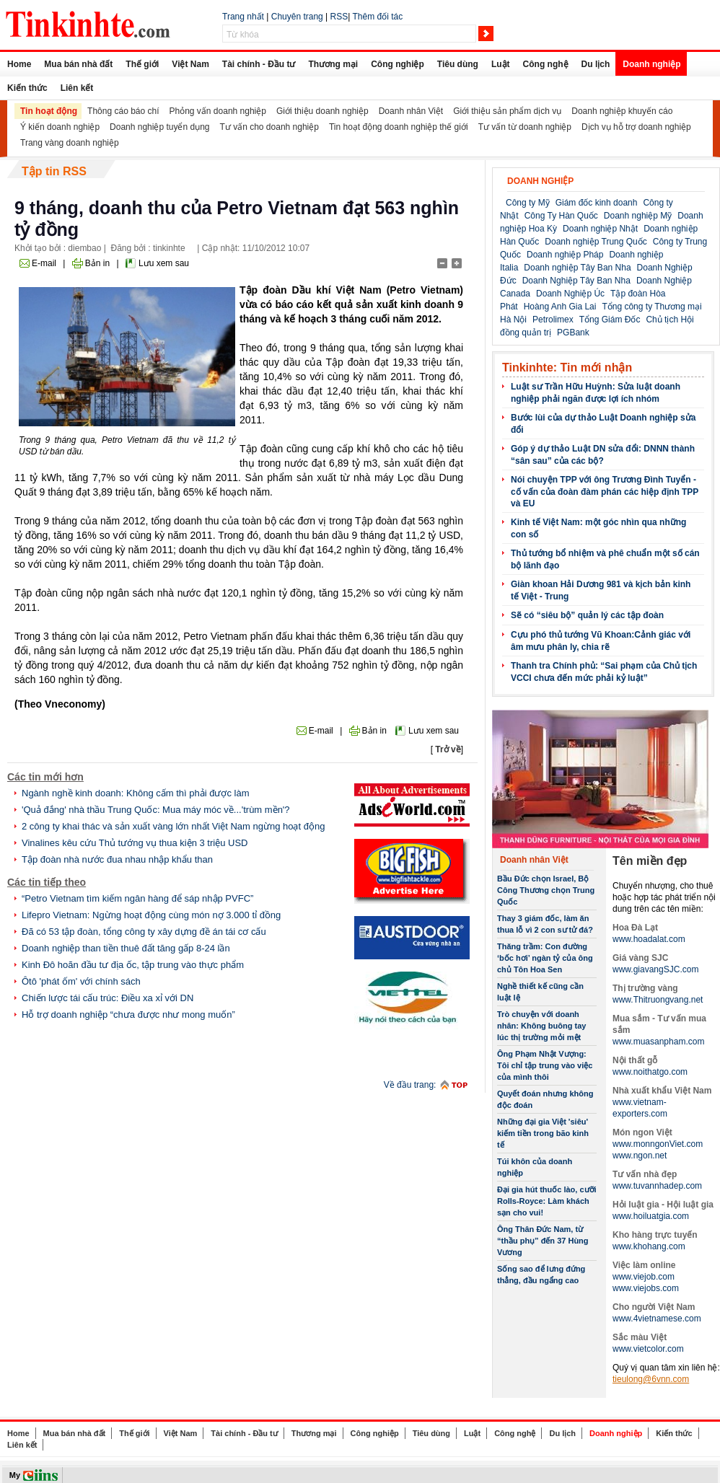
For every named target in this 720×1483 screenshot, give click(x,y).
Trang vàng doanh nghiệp (69, 143)
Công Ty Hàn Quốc (561, 216)
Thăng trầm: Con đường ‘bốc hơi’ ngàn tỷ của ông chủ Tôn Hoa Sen (545, 958)
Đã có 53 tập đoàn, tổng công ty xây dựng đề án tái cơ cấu (144, 931)
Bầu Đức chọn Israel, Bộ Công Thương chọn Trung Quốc (545, 890)
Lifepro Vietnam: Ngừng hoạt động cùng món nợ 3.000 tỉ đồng (151, 915)
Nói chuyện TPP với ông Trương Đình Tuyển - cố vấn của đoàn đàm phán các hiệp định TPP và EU (604, 492)
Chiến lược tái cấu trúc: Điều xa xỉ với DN (107, 998)
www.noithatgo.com (650, 1072)
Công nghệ (545, 64)
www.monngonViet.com (658, 1144)
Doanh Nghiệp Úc (570, 294)
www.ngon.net (640, 1155)
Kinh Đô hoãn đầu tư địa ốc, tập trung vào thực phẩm (133, 964)
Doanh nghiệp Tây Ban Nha (577, 268)
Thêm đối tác (377, 17)
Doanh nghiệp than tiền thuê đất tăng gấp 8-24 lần (126, 948)
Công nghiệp (397, 64)
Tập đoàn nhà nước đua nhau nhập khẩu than (117, 859)
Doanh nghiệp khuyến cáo (621, 111)
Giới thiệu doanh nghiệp (322, 111)
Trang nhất (243, 17)
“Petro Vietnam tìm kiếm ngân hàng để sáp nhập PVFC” (137, 898)
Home (19, 64)
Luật (500, 64)
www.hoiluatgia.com (651, 1216)
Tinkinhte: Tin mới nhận (567, 367)
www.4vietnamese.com (657, 1318)
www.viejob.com (644, 1277)
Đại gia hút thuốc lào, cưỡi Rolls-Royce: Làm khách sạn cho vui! (547, 1201)
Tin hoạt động (48, 111)
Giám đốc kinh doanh (597, 203)
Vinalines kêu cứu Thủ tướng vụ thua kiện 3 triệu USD (135, 842)
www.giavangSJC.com (655, 969)
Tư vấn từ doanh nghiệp (524, 127)
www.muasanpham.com (658, 1042)
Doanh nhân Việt (411, 111)
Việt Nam (190, 64)
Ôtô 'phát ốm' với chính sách (81, 981)
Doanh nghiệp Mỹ (638, 216)
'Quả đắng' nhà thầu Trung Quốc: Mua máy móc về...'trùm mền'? (156, 809)
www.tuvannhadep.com (657, 1186)
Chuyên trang (297, 17)
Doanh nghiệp (651, 64)
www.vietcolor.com (648, 1349)
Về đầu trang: (410, 1085)
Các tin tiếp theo (46, 882)
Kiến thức (27, 88)
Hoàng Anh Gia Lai (560, 307)
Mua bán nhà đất (78, 64)
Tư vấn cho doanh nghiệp (269, 127)
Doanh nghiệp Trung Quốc (595, 242)
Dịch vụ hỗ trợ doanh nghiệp (636, 127)
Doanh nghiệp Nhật (600, 229)
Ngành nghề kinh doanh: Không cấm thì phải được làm (136, 793)
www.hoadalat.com (649, 939)
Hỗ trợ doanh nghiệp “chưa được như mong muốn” (128, 1014)
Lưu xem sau (164, 263)
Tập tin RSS (54, 171)
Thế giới (142, 64)
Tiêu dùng (457, 64)
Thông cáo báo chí (123, 111)
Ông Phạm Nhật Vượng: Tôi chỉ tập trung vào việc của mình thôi (544, 1065)
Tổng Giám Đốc (610, 319)
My (14, 1475)
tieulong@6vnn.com (651, 1379)
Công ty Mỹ (528, 203)
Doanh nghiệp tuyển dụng (159, 127)
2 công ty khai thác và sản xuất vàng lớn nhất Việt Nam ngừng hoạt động (173, 826)
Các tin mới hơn (45, 777)
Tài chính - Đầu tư (259, 64)
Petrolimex (553, 319)
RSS (339, 17)
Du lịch (595, 64)
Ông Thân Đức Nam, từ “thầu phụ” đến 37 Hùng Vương (543, 1241)
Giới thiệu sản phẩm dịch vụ (507, 111)
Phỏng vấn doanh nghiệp (218, 111)
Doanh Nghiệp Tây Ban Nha (576, 281)
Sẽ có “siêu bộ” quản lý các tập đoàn (587, 615)
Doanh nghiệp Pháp (565, 255)
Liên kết (77, 88)
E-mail (44, 263)
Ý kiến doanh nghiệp (60, 127)
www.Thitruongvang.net (658, 1000)
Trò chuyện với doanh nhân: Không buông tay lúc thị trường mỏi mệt (541, 1026)
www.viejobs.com (646, 1288)
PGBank (573, 332)
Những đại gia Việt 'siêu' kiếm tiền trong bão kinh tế (543, 1133)
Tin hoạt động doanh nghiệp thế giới (398, 127)
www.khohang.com (649, 1246)
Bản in (97, 263)
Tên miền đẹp (650, 861)
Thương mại (333, 64)
